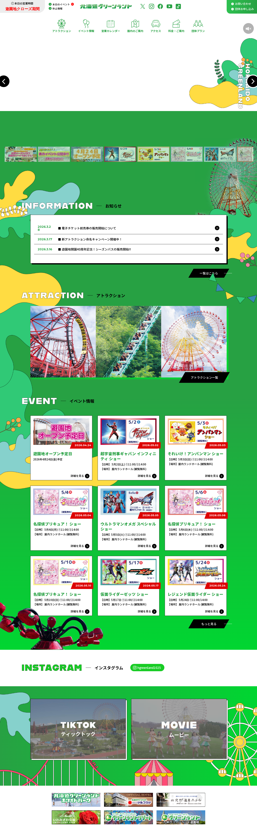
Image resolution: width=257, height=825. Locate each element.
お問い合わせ (243, 4)
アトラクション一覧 (204, 377)
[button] (21, 154)
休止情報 (57, 8)
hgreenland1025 (149, 667)
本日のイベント (63, 4)
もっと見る (208, 624)
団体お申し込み (244, 9)
